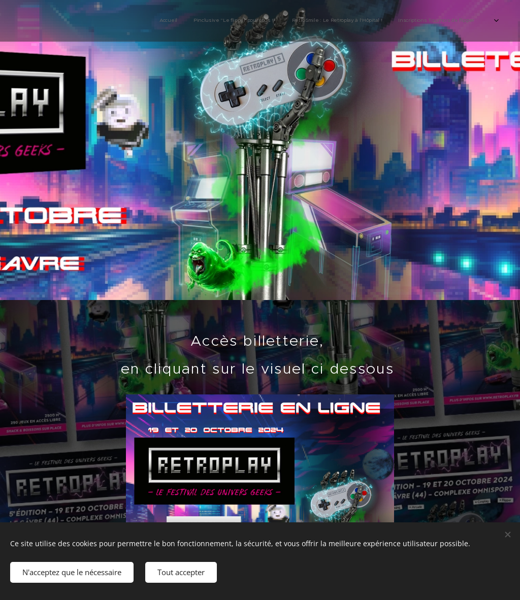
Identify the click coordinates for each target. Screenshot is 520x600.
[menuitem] (348, 21)
